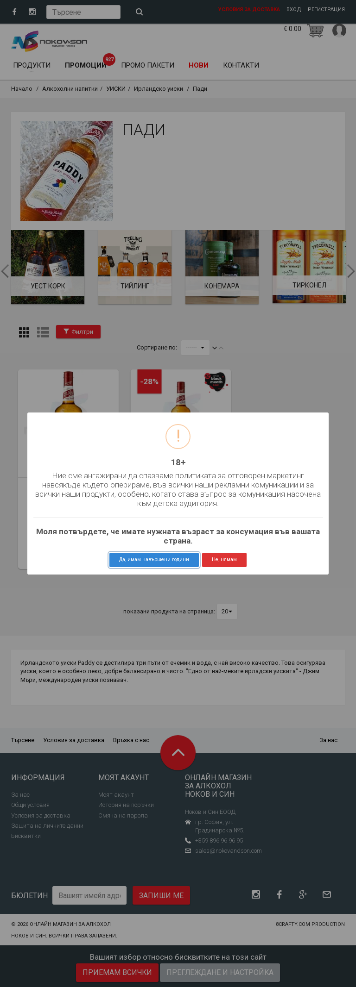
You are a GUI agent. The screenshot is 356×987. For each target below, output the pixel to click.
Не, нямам (224, 559)
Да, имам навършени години (154, 559)
